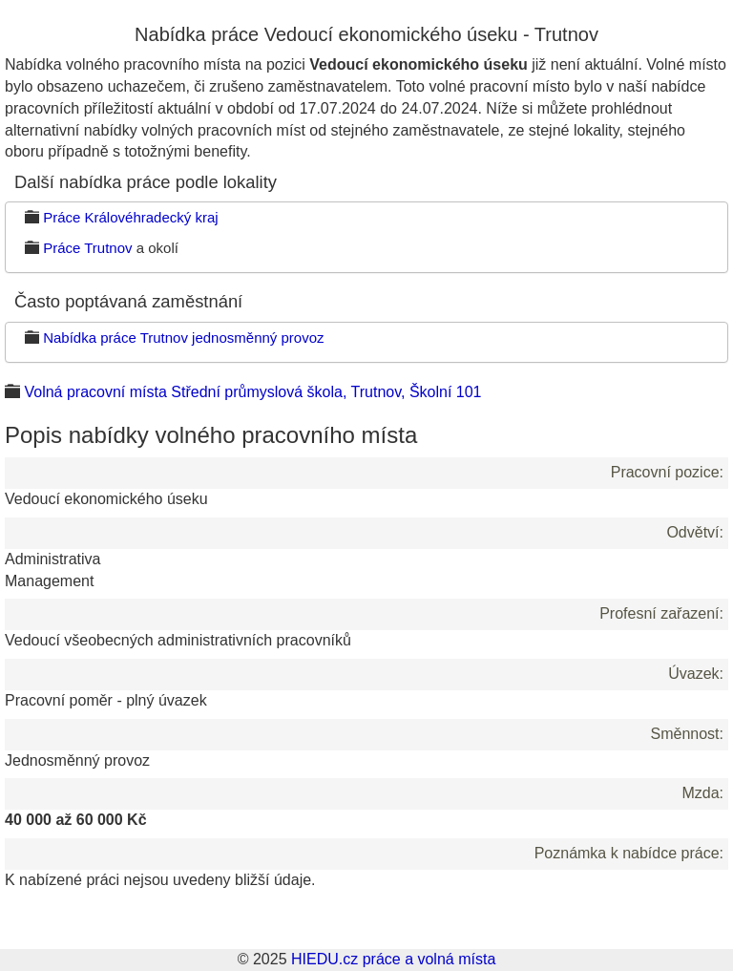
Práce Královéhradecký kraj (130, 217)
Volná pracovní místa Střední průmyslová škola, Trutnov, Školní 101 (252, 392)
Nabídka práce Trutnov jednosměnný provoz (183, 337)
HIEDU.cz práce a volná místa (393, 959)
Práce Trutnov (87, 248)
